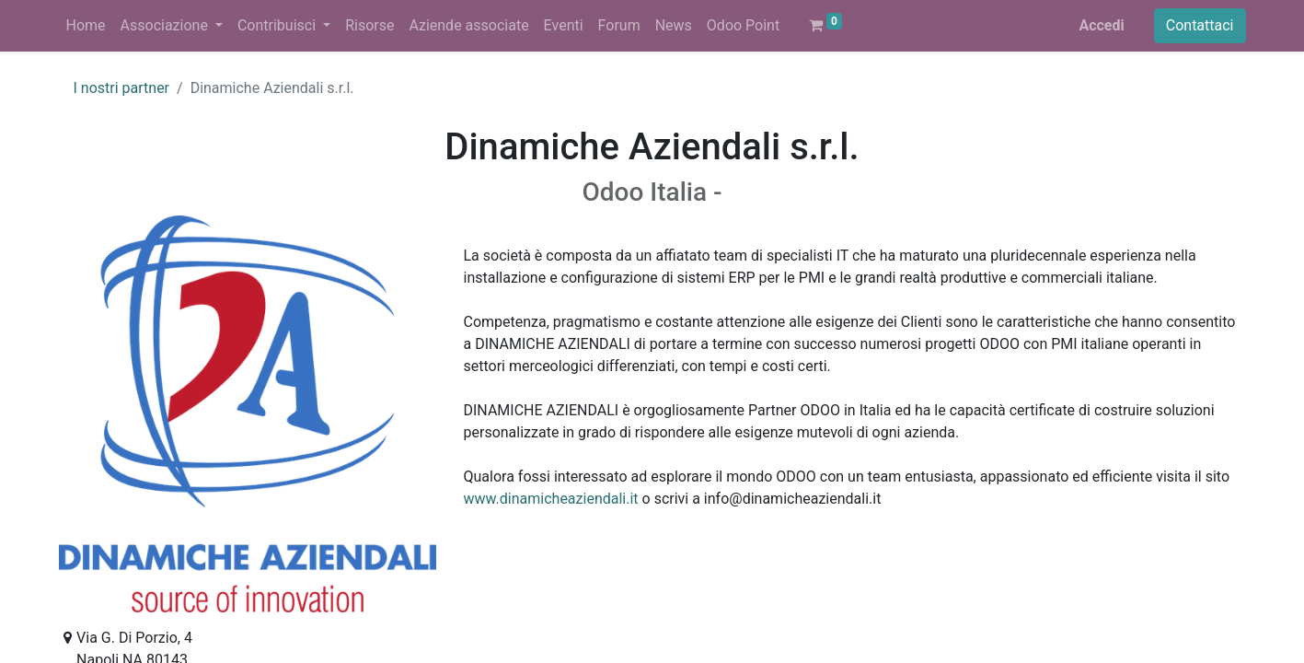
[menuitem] (86, 25)
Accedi (1101, 25)
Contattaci (1200, 25)
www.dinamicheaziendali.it (551, 498)
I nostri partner (122, 88)
